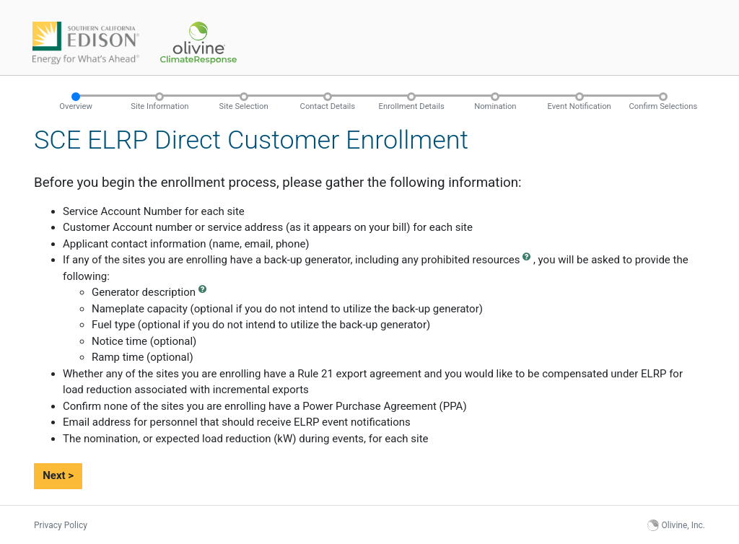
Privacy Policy (60, 525)
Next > (58, 475)
